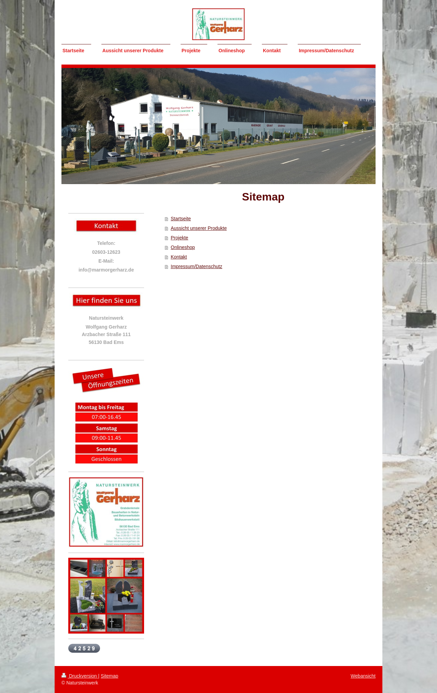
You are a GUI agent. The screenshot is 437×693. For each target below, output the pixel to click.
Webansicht (363, 676)
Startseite (181, 218)
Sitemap (109, 676)
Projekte (179, 237)
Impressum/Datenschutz (196, 266)
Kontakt (179, 257)
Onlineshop (183, 247)
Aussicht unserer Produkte (199, 228)
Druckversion (79, 676)
